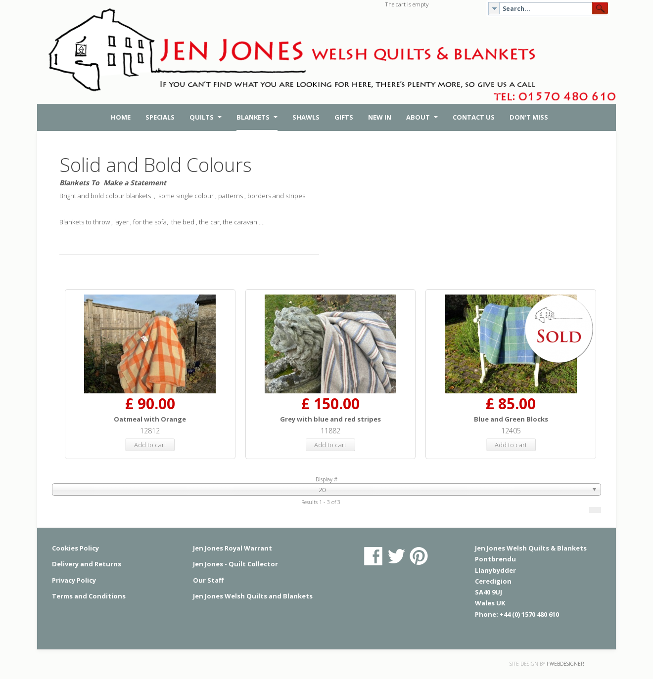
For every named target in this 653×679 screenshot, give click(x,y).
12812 (150, 430)
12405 (511, 430)
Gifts (343, 117)
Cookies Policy (75, 548)
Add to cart (150, 444)
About (422, 117)
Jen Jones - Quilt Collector (235, 563)
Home (121, 117)
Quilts (205, 117)
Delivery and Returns (86, 563)
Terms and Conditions (89, 596)
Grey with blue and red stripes (330, 419)
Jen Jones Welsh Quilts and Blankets (253, 596)
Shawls (306, 117)
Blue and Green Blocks (511, 419)
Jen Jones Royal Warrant (232, 548)
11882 (330, 430)
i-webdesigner (565, 663)
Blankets (257, 117)
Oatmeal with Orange (150, 419)
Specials (160, 117)
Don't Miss (529, 117)
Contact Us (474, 117)
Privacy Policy (74, 580)
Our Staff (208, 580)
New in (379, 117)
